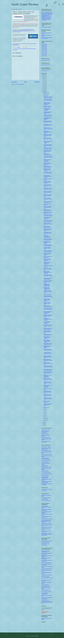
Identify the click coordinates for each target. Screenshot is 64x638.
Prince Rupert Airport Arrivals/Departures (45, 477)
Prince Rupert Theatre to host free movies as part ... (47, 350)
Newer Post (14, 82)
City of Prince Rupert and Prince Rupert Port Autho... (47, 404)
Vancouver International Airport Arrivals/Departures (47, 482)
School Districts (44, 490)
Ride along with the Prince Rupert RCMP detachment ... (47, 386)
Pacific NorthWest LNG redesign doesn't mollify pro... (47, 392)
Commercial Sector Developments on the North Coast (46, 507)
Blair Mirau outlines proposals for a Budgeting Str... (47, 363)
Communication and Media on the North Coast (46, 510)
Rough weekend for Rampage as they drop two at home (47, 272)
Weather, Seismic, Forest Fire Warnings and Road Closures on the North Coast (47, 534)
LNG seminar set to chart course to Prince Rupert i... (47, 100)
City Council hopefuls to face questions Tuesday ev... (47, 199)
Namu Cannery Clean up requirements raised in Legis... (47, 185)
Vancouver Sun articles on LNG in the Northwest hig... (47, 195)
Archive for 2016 (44, 55)
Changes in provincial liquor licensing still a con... (47, 202)
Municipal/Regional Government (47, 489)
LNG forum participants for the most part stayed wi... (47, 239)
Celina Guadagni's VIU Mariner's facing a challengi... (47, 337)
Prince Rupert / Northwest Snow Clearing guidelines (47, 38)
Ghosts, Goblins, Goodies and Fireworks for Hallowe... (47, 118)
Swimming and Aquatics (45, 576)
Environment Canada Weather (46, 467)
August (45, 409)
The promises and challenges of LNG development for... (46, 288)
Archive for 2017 (44, 54)
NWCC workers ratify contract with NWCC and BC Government (25, 48)
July (44, 410)
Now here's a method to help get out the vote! (47, 106)
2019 (43, 83)
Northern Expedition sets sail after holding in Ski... (47, 167)
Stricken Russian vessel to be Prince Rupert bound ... (47, 309)
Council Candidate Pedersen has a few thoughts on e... (47, 341)
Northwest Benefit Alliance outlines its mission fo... (47, 245)
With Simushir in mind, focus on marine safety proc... (47, 269)
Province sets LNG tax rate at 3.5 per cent (47, 257)
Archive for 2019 (44, 51)
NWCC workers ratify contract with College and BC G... (47, 360)
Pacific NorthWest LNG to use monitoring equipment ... (47, 109)
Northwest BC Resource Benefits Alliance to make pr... (47, 296)
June (44, 412)
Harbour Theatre (44, 545)
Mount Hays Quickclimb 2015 (46, 562)
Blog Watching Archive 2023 (46, 64)
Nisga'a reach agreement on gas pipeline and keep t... (47, 122)
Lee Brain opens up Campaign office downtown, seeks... (46, 285)
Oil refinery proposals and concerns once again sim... (47, 192)
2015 (43, 89)
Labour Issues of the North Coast (47, 518)
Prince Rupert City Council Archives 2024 (46, 442)
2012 (43, 423)
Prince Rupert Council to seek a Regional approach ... (47, 218)
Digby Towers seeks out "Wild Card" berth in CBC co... (47, 379)
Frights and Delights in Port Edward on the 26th (47, 329)
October (45, 95)
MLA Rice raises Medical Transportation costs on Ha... (47, 189)
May (44, 413)
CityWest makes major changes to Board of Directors (47, 169)
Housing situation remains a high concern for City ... (47, 213)
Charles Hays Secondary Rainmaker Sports (46, 551)
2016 (43, 87)
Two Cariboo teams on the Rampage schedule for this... (47, 316)
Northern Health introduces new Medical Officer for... (47, 370)
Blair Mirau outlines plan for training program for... (47, 279)
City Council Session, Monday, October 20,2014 (46, 300)
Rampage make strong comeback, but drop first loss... (47, 398)
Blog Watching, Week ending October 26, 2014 (47, 210)
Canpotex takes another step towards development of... (47, 376)
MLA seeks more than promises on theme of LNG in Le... (47, 182)
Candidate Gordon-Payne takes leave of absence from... (47, 291)
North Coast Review (25, 4)
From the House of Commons (46, 497)
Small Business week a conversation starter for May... (47, 233)
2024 (43, 75)
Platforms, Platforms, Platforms (46, 402)
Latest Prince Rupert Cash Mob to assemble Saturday (47, 312)
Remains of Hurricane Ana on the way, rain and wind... (47, 207)
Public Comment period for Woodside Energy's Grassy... (47, 281)
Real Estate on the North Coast (47, 527)
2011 (43, 425)
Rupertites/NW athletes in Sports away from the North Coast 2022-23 (47, 602)
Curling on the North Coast (46, 590)
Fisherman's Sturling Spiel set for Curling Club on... (47, 221)
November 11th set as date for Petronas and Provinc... (47, 142)
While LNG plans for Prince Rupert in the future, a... (47, 335)
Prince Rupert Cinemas (45, 543)
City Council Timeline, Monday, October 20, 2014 (47, 248)
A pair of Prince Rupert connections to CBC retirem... (47, 254)
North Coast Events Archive (46, 60)
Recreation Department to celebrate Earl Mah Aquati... (47, 113)
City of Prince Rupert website (46, 450)
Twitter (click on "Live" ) (45, 70)
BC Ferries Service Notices (46, 460)
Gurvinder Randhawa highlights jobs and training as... (46, 103)
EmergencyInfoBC (44, 465)
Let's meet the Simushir (47, 294)
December (45, 92)
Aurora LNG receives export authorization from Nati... (47, 215)
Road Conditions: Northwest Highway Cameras (46, 449)
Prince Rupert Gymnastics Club (47, 568)
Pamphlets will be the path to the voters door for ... (47, 116)
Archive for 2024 (44, 44)
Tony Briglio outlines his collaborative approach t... (47, 353)
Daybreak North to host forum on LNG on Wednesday (47, 263)
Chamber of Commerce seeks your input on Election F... (47, 260)
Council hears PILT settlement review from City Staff (47, 242)
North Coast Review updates (46, 27)
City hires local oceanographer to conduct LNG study (46, 236)
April (44, 415)
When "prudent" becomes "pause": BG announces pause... (47, 145)
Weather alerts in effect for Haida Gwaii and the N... (47, 344)
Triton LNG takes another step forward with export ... (47, 173)
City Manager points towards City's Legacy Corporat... (47, 176)
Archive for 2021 (44, 48)
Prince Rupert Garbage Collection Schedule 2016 (46, 458)
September (45, 407)
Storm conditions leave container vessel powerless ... (47, 322)
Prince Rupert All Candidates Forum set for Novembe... (47, 319)
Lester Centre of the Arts (46, 542)
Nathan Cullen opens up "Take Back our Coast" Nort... (47, 395)
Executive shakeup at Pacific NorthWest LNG (47, 227)
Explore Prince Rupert (45, 433)
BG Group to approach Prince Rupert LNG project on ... (47, 164)
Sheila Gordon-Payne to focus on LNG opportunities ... (47, 160)
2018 (43, 84)
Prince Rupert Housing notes (46, 437)
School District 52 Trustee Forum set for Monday (47, 148)
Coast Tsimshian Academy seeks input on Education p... (47, 157)
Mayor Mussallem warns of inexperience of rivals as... (47, 125)
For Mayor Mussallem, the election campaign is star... (47, 332)
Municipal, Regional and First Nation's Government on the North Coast (46, 521)
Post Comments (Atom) (20, 84)
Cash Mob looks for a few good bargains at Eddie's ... (47, 275)
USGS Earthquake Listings (46, 472)
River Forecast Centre (45, 475)
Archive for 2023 (44, 45)
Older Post (37, 82)
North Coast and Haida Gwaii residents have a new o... (47, 357)
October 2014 (15, 49)
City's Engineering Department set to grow (47, 154)
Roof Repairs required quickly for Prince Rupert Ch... (47, 128)
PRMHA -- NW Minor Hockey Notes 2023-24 (46, 558)
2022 (43, 78)
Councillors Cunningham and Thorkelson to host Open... (47, 135)
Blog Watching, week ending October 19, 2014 (47, 306)
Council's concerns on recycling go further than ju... (47, 224)
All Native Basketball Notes (46, 586)
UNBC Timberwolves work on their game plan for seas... (47, 151)
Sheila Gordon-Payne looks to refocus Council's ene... (47, 326)
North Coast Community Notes (47, 523)
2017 (43, 86)
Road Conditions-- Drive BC (46, 446)
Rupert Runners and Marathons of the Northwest (47, 598)
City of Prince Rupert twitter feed (47, 454)
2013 (43, 422)
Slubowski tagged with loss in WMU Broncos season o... (47, 367)
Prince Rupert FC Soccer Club (46, 591)
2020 (43, 81)
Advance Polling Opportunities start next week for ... (47, 132)
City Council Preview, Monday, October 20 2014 (47, 303)
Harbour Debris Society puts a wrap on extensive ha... (47, 138)
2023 (43, 76)
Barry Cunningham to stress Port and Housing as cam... (47, 373)
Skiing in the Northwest (45, 584)
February (45, 418)
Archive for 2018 (44, 52)
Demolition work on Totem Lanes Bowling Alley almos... (47, 230)
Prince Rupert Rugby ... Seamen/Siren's (45, 593)
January (45, 420)
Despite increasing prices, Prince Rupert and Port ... (47, 251)
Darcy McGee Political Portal (46, 500)
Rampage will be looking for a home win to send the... (47, 97)
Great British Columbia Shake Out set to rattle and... (47, 383)
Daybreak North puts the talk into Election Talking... (47, 347)
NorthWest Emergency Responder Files (45, 432)
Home (25, 82)
